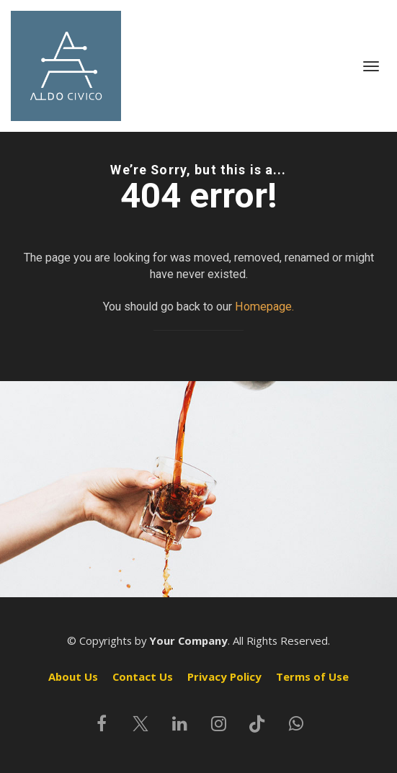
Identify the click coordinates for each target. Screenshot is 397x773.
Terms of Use (312, 677)
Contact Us (142, 677)
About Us (73, 677)
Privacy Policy (224, 677)
